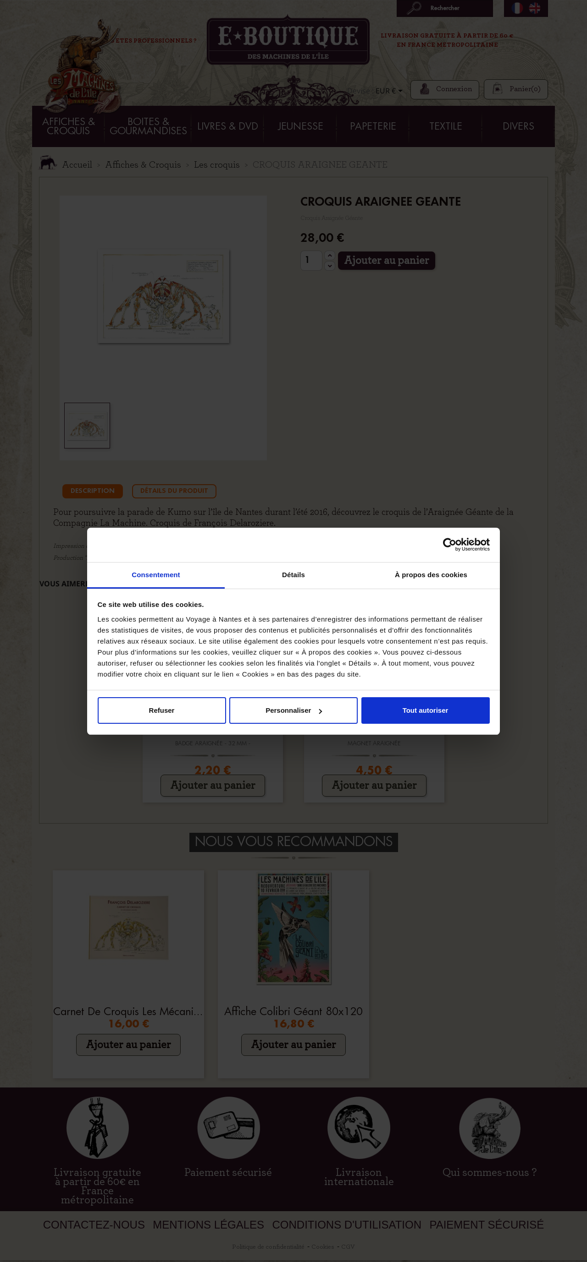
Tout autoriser (426, 710)
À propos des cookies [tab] (431, 575)
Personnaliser (294, 710)
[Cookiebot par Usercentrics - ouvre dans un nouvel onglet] (450, 545)
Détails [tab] (293, 575)
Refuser (162, 710)
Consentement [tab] (156, 575)
